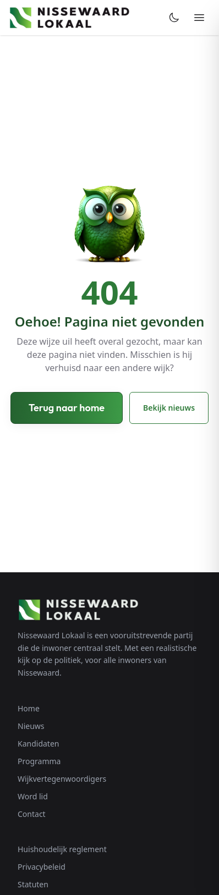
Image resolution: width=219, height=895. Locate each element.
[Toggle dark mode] (174, 17)
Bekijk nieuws (169, 407)
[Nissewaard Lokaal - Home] (69, 18)
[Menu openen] (199, 18)
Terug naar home (67, 407)
